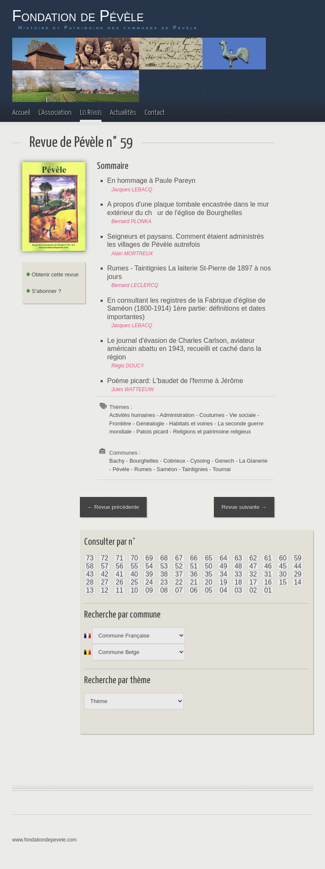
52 (179, 566)
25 (134, 582)
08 (164, 590)
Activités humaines (132, 415)
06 (193, 590)
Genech (225, 461)
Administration (177, 415)
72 (105, 558)
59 (297, 558)
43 (90, 574)
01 (268, 590)
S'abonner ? (43, 291)
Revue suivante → (243, 507)
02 (253, 590)
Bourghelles (143, 461)
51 (193, 566)
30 (283, 574)
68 (164, 558)
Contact (155, 112)
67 (179, 558)
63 (238, 558)
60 (283, 558)
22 (179, 582)
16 (268, 582)
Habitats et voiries (191, 423)
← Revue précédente (113, 507)
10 (134, 590)
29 (297, 574)
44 (297, 566)
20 (209, 582)
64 (223, 558)
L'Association (54, 112)
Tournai (222, 469)
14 (297, 582)
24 (149, 582)
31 (268, 574)
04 (223, 590)
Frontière (120, 423)
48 (238, 566)
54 (149, 566)
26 (119, 582)
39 (149, 574)
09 (149, 590)
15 (283, 582)
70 (134, 558)
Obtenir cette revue (52, 274)
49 (223, 566)
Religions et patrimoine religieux (212, 431)
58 (90, 566)
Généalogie (150, 423)
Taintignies (195, 469)
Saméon (167, 469)
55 (134, 566)
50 (209, 566)
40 (134, 574)
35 (209, 574)
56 (119, 566)
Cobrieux (174, 461)
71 (119, 558)
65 (209, 558)
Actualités (123, 112)
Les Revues (90, 112)
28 (90, 582)
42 (105, 574)
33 (238, 574)
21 (193, 582)
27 (105, 582)
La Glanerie (253, 461)
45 (283, 566)
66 (193, 558)
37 (179, 574)
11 (119, 590)
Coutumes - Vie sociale (227, 415)
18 (238, 582)
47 (253, 566)
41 (119, 574)
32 (253, 574)
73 (90, 558)
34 (223, 574)
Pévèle (120, 469)
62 (253, 558)
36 (193, 574)
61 (268, 558)
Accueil (21, 112)
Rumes (143, 469)
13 (90, 590)
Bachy (117, 461)
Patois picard (152, 431)
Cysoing (200, 461)
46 (268, 566)
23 (164, 582)
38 (164, 574)
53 (164, 566)
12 (105, 590)
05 (209, 590)
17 (253, 582)
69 (149, 558)
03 (238, 590)
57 (105, 566)
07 (179, 590)
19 (223, 582)
